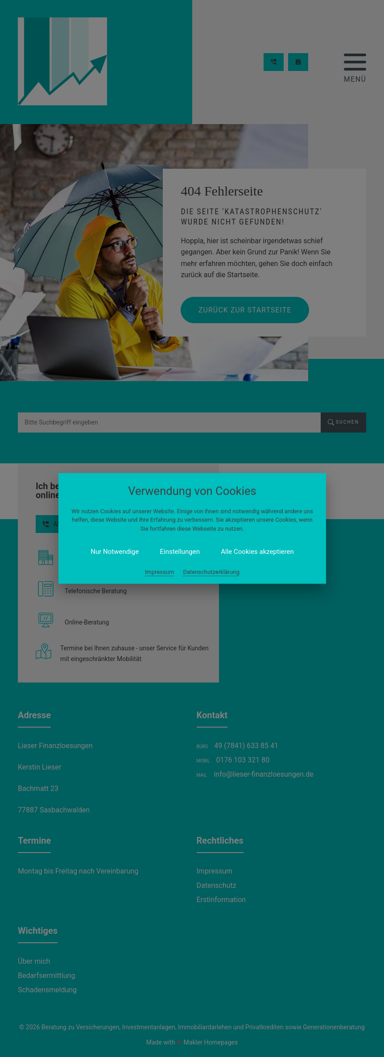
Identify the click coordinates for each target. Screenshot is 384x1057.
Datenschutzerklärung (211, 572)
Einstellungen (180, 552)
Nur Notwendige (115, 552)
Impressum (159, 572)
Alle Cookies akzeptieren (257, 552)
